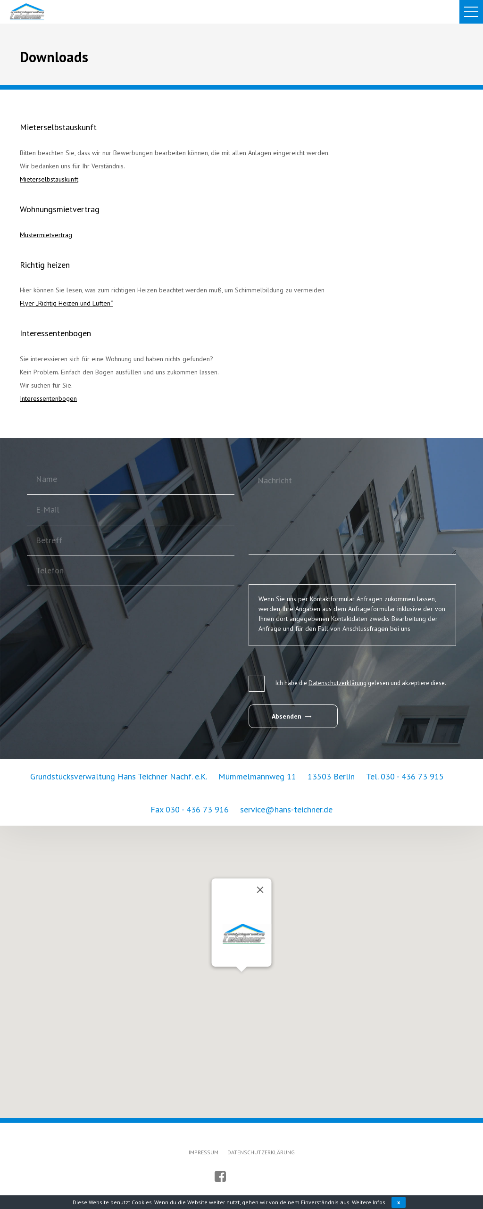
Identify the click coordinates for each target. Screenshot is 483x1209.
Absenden (291, 716)
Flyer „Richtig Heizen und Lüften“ (66, 303)
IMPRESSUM (203, 1151)
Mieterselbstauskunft (49, 179)
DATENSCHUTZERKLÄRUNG (261, 1151)
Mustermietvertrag (46, 235)
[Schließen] (260, 889)
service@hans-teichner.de (286, 809)
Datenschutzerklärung (337, 683)
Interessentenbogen (48, 398)
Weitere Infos (368, 1202)
